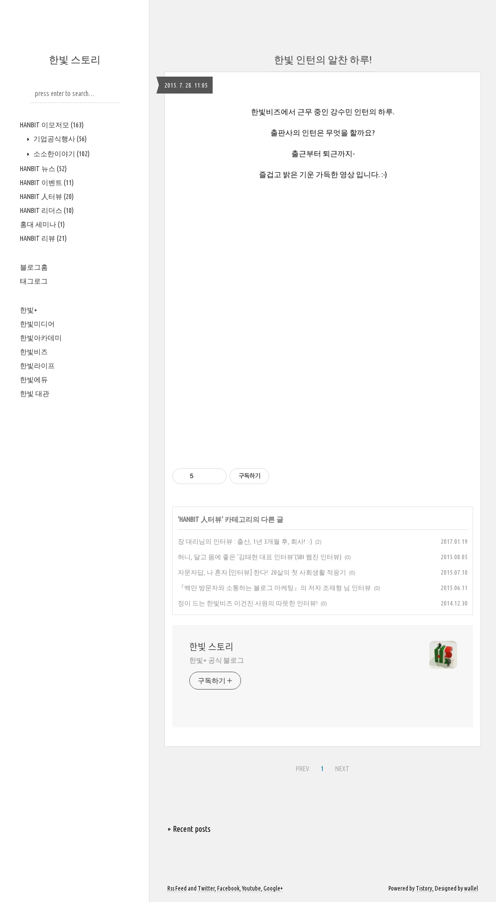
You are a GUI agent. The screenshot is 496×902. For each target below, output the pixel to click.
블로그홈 (34, 267)
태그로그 (34, 281)
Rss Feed (177, 888)
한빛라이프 (37, 366)
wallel (471, 888)
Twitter (206, 888)
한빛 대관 (34, 394)
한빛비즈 (34, 352)
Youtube (251, 888)
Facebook (228, 888)
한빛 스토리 (75, 59)
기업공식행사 (59, 139)
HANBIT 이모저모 (52, 125)
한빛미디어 (37, 324)
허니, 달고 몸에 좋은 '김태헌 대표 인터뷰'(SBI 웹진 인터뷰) (260, 556)
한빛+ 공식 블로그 (216, 660)
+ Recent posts (189, 828)
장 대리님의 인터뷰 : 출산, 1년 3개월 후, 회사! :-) (245, 541)
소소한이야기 (61, 154)
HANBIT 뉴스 (43, 169)
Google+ (273, 888)
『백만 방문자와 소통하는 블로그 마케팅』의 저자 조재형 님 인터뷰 (274, 587)
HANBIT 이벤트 (47, 183)
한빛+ (28, 310)
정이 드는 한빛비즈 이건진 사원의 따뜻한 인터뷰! (248, 603)
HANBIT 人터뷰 (47, 196)
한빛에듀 (34, 380)
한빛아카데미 (41, 338)
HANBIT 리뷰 (43, 238)
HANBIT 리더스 (47, 210)
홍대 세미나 (42, 224)
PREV (302, 769)
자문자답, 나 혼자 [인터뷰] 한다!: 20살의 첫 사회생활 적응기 (262, 572)
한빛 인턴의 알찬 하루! (323, 59)
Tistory (424, 888)
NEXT (342, 769)
